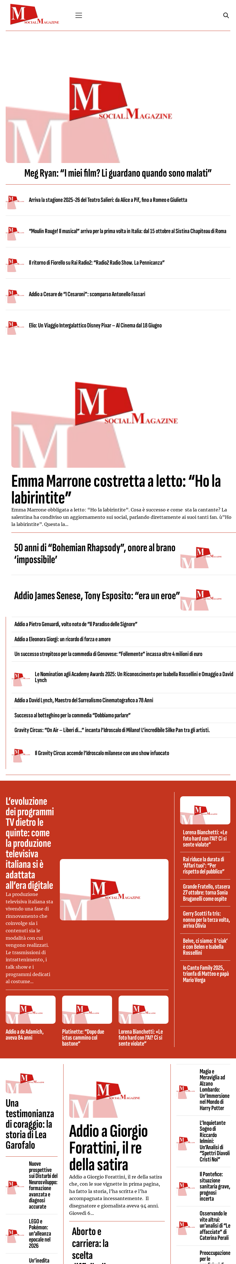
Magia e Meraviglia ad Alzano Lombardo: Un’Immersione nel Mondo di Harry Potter (214, 1089)
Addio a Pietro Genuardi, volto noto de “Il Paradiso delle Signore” (76, 624)
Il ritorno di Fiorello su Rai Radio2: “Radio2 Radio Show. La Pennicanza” (97, 263)
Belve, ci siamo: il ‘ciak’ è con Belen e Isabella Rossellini (205, 947)
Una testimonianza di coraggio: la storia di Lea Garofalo (30, 1124)
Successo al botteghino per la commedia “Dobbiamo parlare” (72, 715)
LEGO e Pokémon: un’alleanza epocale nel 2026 (40, 1233)
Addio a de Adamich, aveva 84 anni (25, 1035)
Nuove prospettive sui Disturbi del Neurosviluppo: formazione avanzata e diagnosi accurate (43, 1185)
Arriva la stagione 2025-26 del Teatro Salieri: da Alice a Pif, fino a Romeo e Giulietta (108, 200)
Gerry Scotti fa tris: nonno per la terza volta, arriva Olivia (206, 920)
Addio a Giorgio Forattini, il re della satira (108, 1148)
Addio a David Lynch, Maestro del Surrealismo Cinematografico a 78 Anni (83, 700)
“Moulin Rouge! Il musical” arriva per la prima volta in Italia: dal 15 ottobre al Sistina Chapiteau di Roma (127, 231)
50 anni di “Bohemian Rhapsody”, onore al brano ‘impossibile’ (95, 554)
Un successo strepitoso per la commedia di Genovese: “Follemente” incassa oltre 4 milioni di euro (108, 654)
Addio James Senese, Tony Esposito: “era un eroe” (97, 596)
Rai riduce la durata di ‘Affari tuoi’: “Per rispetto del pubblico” (204, 865)
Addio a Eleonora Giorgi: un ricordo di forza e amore (62, 639)
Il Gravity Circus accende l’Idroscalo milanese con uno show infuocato (102, 753)
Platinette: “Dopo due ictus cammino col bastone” (83, 1038)
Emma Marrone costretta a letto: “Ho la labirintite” (116, 489)
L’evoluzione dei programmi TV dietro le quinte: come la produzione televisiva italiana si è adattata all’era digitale (30, 843)
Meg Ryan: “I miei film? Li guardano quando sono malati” (118, 173)
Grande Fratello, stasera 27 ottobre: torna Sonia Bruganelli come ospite (206, 893)
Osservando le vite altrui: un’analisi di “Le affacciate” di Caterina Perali (215, 1225)
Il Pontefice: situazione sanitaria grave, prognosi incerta (215, 1186)
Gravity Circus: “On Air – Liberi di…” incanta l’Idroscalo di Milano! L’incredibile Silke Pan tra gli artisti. (112, 730)
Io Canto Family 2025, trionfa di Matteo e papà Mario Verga (206, 974)
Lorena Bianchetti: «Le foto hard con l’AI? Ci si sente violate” (141, 1038)
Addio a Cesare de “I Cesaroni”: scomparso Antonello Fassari (87, 294)
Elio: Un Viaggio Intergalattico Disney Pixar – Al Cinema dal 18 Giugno (95, 325)
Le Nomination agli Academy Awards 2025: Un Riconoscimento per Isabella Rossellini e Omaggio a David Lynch (134, 677)
